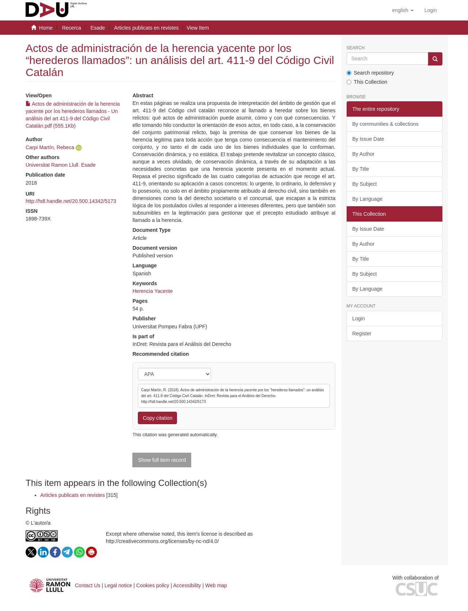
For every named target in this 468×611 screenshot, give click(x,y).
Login (358, 318)
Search (356, 48)
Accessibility (187, 585)
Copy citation (157, 418)
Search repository (370, 73)
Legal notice (118, 585)
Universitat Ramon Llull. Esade (60, 165)
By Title (360, 169)
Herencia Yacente (152, 291)
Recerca (71, 28)
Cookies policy (152, 585)
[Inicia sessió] (430, 10)
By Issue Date (368, 139)
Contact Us (87, 585)
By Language (367, 199)
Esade (97, 28)
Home (46, 28)
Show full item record (162, 460)
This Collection (367, 82)
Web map (216, 585)
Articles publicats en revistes (146, 28)
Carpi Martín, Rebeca (50, 147)
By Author (363, 154)
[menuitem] (430, 10)
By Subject (364, 184)
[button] (402, 10)
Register (361, 333)
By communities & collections (385, 124)
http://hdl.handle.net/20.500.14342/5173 (71, 201)
